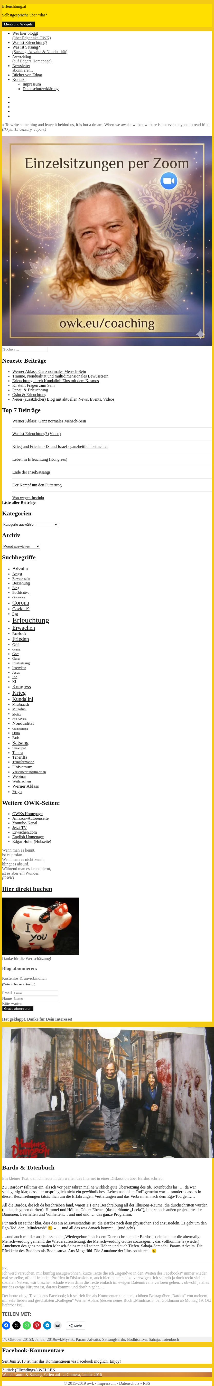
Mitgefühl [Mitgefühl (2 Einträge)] (19, 709)
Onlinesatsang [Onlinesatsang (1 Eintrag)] (20, 728)
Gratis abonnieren (17, 1009)
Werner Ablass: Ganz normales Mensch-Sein (49, 371)
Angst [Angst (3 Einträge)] (17, 574)
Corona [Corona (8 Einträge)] (20, 602)
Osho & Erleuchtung (29, 394)
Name (7, 998)
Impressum (32, 84)
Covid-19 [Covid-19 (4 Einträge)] (21, 608)
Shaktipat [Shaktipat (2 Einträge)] (19, 748)
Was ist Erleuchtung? (29, 42)
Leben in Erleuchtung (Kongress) (39, 459)
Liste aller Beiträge (18, 502)
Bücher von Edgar (27, 75)
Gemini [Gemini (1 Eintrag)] (16, 649)
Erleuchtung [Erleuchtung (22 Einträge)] (30, 620)
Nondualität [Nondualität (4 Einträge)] (23, 723)
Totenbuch (170, 1339)
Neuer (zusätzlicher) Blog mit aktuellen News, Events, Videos (63, 399)
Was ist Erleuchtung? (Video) (36, 433)
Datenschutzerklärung (41, 89)
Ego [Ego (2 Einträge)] (15, 614)
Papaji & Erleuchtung (30, 390)
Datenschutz (129, 1383)
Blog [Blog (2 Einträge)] (15, 588)
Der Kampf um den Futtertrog (37, 485)
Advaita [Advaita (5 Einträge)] (20, 568)
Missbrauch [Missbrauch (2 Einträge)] (20, 704)
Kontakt (19, 79)
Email (7, 993)
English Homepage (28, 837)
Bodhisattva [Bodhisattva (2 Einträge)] (20, 593)
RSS (146, 1383)
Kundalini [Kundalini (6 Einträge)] (22, 699)
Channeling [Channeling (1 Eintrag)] (18, 597)
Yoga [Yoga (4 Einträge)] (17, 791)
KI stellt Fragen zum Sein (33, 385)
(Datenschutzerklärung (17, 984)
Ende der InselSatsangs (31, 472)
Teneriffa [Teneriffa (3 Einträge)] (19, 757)
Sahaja (154, 1339)
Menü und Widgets (18, 24)
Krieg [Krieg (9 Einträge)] (19, 693)
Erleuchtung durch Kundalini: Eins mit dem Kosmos (55, 381)
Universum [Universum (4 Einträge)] (22, 766)
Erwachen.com (24, 832)
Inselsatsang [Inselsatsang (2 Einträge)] (21, 663)
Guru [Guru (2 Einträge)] (16, 659)
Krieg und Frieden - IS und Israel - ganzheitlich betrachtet (60, 446)
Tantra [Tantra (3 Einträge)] (17, 752)
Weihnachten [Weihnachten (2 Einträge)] (21, 781)
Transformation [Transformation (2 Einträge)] (23, 762)
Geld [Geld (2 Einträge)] (15, 645)
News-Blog (112, 58)
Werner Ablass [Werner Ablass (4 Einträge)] (25, 786)
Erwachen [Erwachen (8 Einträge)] (23, 628)
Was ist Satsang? (112, 49)
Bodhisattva (137, 1339)
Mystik (68, 1339)
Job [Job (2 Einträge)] (14, 677)
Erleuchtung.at (14, 6)
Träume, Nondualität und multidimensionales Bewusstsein (60, 376)
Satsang (108, 1339)
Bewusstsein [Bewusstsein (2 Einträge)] (21, 579)
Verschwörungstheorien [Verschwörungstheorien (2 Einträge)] (29, 772)
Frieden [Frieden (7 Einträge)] (20, 639)
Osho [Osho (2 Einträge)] (16, 733)
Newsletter (112, 68)
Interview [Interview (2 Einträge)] (19, 668)
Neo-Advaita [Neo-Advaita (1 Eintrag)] (19, 718)
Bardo (120, 1339)
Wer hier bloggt (112, 35)
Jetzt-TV (19, 827)
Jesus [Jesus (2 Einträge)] (16, 672)
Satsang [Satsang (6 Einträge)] (20, 743)
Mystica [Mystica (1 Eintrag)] (16, 714)
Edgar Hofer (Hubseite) (31, 841)
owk (58, 1339)
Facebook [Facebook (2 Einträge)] (19, 634)
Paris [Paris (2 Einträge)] (16, 738)
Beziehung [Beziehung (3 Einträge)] (21, 583)
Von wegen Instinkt (28, 498)
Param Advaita (88, 1339)
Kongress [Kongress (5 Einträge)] (21, 686)
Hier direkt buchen (27, 888)
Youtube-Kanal (24, 823)
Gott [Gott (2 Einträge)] (15, 654)
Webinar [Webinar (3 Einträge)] (19, 776)
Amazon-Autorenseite (30, 818)
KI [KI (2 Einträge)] (14, 682)
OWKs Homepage (27, 814)
